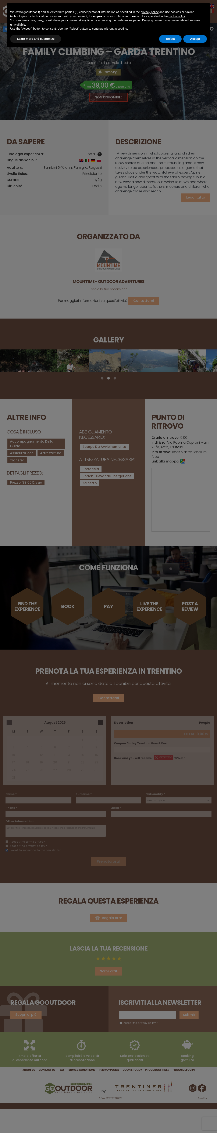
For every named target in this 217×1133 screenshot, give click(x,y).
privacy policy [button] (150, 12)
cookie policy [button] (176, 16)
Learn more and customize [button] (35, 38)
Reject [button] (170, 38)
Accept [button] (195, 38)
